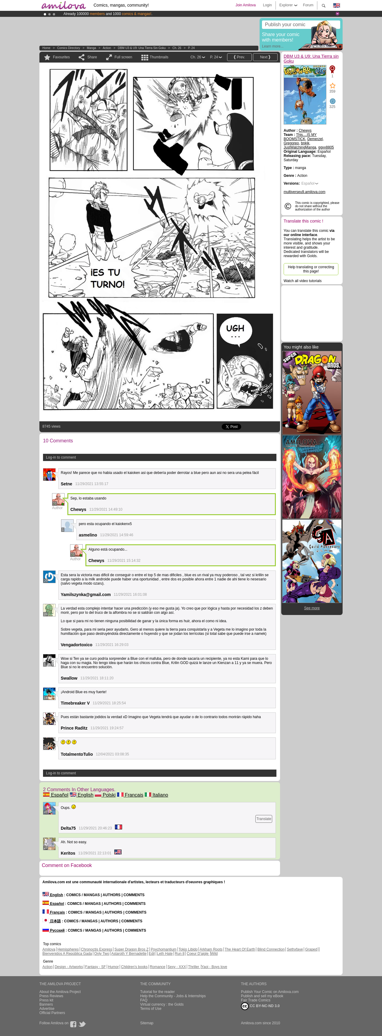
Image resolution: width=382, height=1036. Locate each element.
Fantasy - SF (95, 967)
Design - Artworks (69, 967)
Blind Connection (271, 949)
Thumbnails (159, 57)
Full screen (123, 57)
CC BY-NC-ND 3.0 (260, 1006)
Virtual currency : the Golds (162, 1004)
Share (92, 57)
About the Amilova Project (60, 992)
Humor (113, 967)
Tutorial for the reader (157, 992)
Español (55, 795)
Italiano (156, 795)
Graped (311, 949)
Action (107, 48)
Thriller (194, 967)
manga (91, 48)
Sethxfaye (295, 949)
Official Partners (52, 1013)
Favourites (61, 57)
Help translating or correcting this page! (311, 269)
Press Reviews (51, 996)
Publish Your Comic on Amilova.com (270, 992)
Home (46, 48)
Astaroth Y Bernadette (129, 953)
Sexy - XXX (177, 967)
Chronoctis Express (96, 949)
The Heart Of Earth (240, 949)
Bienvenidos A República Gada (67, 953)
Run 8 (179, 953)
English (82, 795)
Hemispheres (68, 949)
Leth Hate (165, 953)
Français (130, 795)
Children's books (134, 967)
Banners (46, 1004)
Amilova (48, 949)
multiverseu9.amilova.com (304, 192)
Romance (157, 967)
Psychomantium (163, 949)
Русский (53, 930)
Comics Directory (68, 48)
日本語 (51, 921)
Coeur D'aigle (198, 953)
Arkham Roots (211, 949)
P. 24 (191, 48)
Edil (152, 953)
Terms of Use (151, 1009)
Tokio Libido (188, 949)
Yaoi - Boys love (214, 967)
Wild (214, 953)
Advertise (46, 1009)
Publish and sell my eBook (262, 996)
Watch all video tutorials (303, 281)
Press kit (46, 1000)
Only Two (101, 953)
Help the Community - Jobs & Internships (173, 996)
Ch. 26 (176, 48)
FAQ (143, 1000)
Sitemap (146, 1023)
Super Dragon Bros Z (131, 949)
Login (267, 5)
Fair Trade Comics (255, 1000)
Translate (263, 819)
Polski (105, 795)
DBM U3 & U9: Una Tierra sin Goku (142, 48)
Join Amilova (246, 5)
